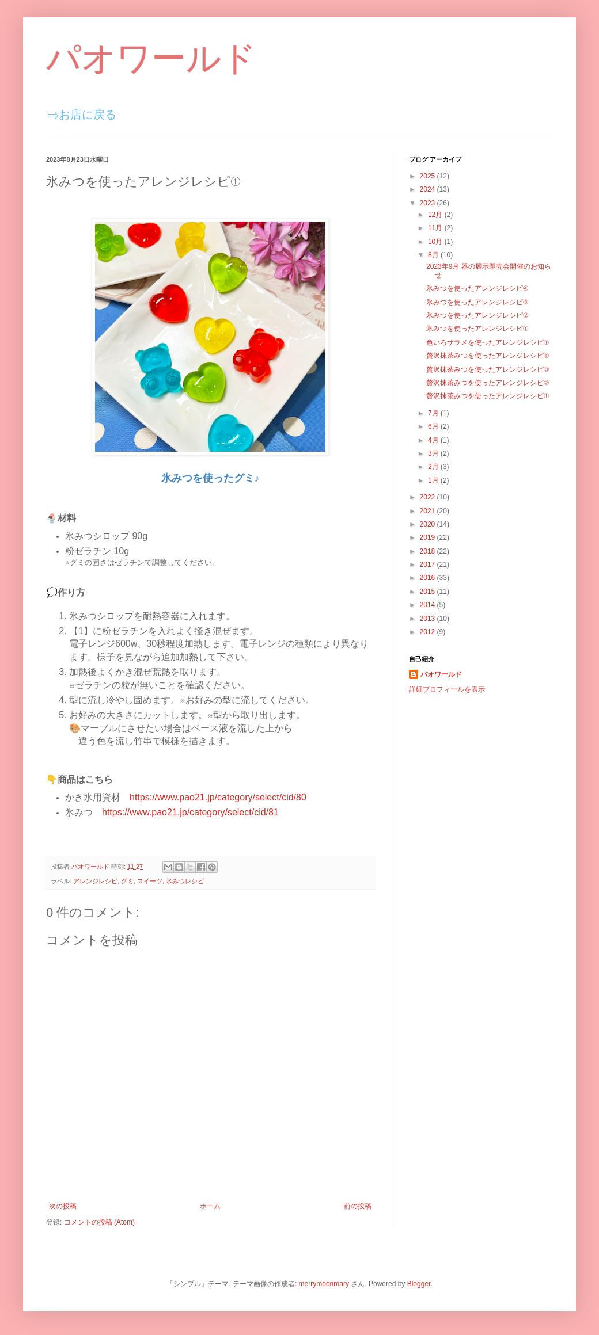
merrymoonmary (324, 1284)
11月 (436, 228)
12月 (436, 215)
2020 (428, 524)
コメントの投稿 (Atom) (99, 1222)
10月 (436, 242)
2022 (428, 497)
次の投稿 (63, 1206)
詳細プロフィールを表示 (447, 689)
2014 (428, 605)
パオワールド (151, 58)
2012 (428, 632)
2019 (428, 537)
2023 (428, 203)
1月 (434, 480)
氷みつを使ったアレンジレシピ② (477, 315)
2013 (428, 619)
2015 (428, 592)
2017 (428, 564)
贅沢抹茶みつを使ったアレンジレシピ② (487, 383)
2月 (434, 467)
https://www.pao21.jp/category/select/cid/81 (190, 812)
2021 (428, 511)
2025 (428, 176)
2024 (428, 189)
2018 (428, 551)
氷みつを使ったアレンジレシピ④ (477, 288)
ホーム (210, 1206)
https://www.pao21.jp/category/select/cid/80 (218, 797)
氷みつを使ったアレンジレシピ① (477, 329)
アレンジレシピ (95, 881)
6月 (434, 426)
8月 (434, 255)
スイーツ (149, 881)
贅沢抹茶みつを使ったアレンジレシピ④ (487, 356)
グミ (127, 881)
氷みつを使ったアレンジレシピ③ (477, 302)
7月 (434, 413)
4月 (434, 440)
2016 (428, 578)
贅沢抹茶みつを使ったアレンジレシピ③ (487, 369)
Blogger (419, 1284)
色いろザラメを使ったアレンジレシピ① (487, 342)
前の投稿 (357, 1206)
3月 (434, 453)
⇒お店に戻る (81, 114)
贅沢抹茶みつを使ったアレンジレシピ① (487, 396)
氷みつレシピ (185, 881)
